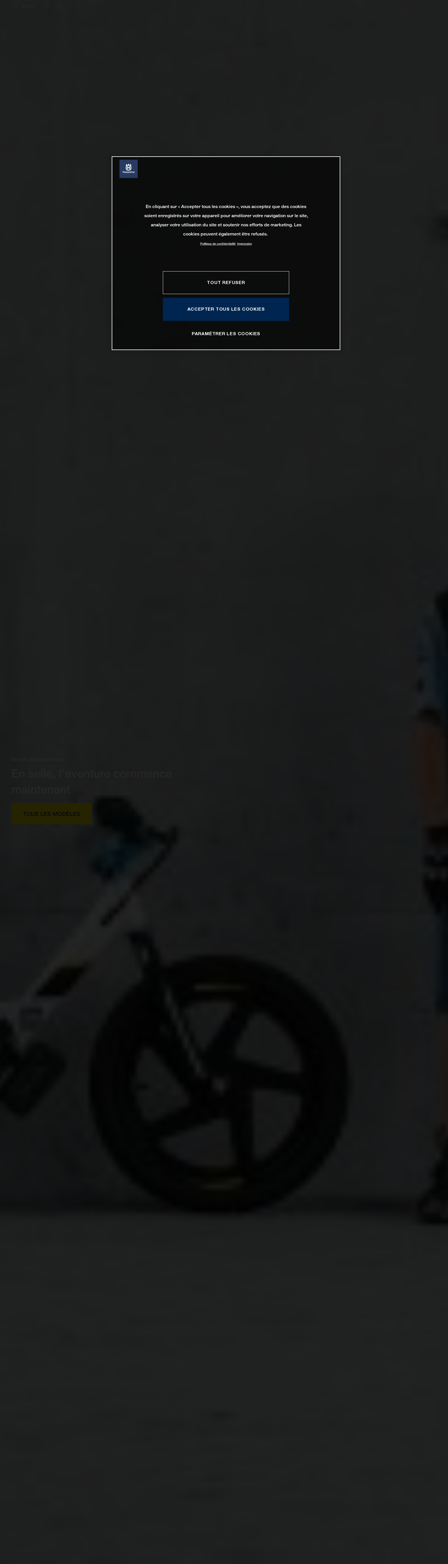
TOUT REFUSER (226, 282)
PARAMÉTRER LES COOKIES (226, 333)
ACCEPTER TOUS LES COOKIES (226, 308)
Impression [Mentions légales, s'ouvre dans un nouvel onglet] (244, 243)
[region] (226, 253)
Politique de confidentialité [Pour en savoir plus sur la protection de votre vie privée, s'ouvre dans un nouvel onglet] (218, 243)
